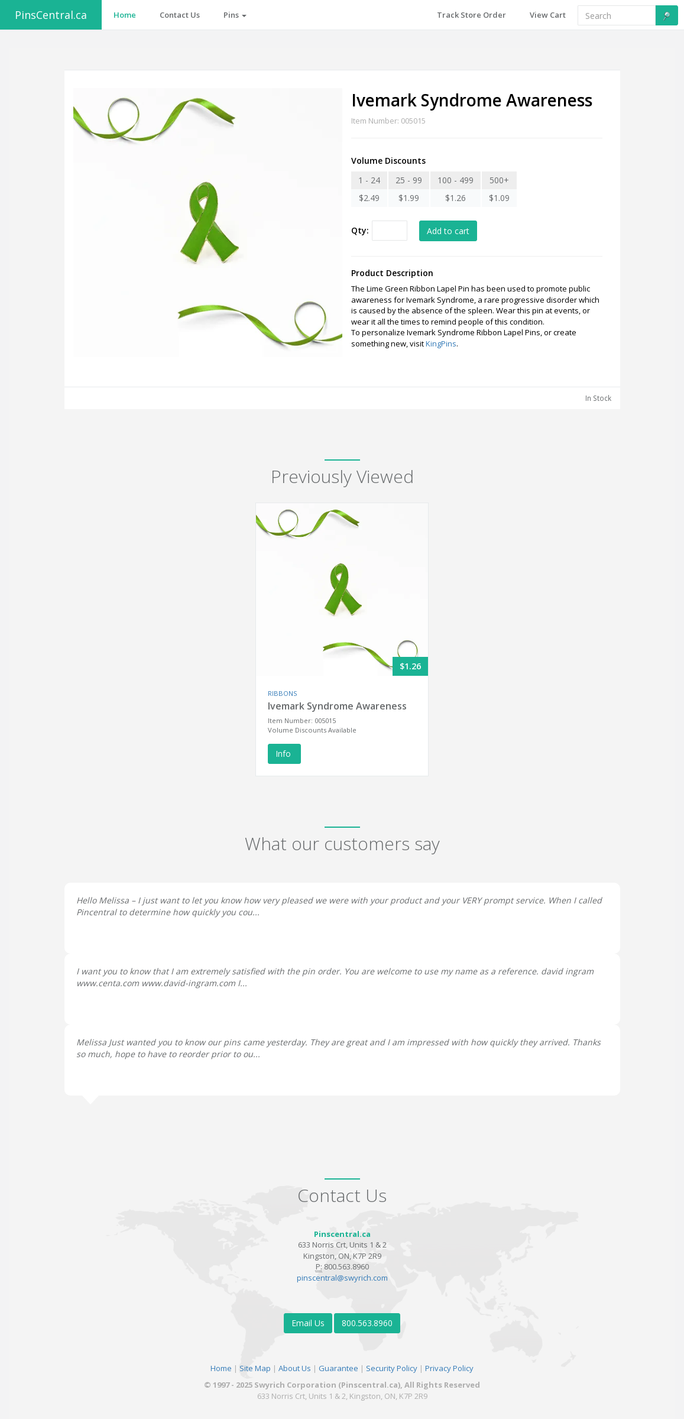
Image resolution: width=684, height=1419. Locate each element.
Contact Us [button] (180, 14)
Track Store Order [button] (471, 14)
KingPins (441, 343)
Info (284, 753)
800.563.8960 (367, 1323)
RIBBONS (282, 693)
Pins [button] (235, 14)
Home (221, 1368)
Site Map (255, 1368)
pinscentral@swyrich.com (342, 1277)
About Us (294, 1368)
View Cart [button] (548, 14)
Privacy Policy (449, 1368)
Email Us (308, 1323)
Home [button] (125, 14)
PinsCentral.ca (51, 15)
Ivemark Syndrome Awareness (337, 705)
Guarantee (338, 1368)
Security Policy (391, 1368)
